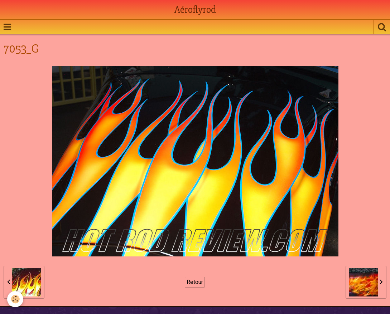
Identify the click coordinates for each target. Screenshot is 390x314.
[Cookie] (15, 299)
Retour (195, 282)
